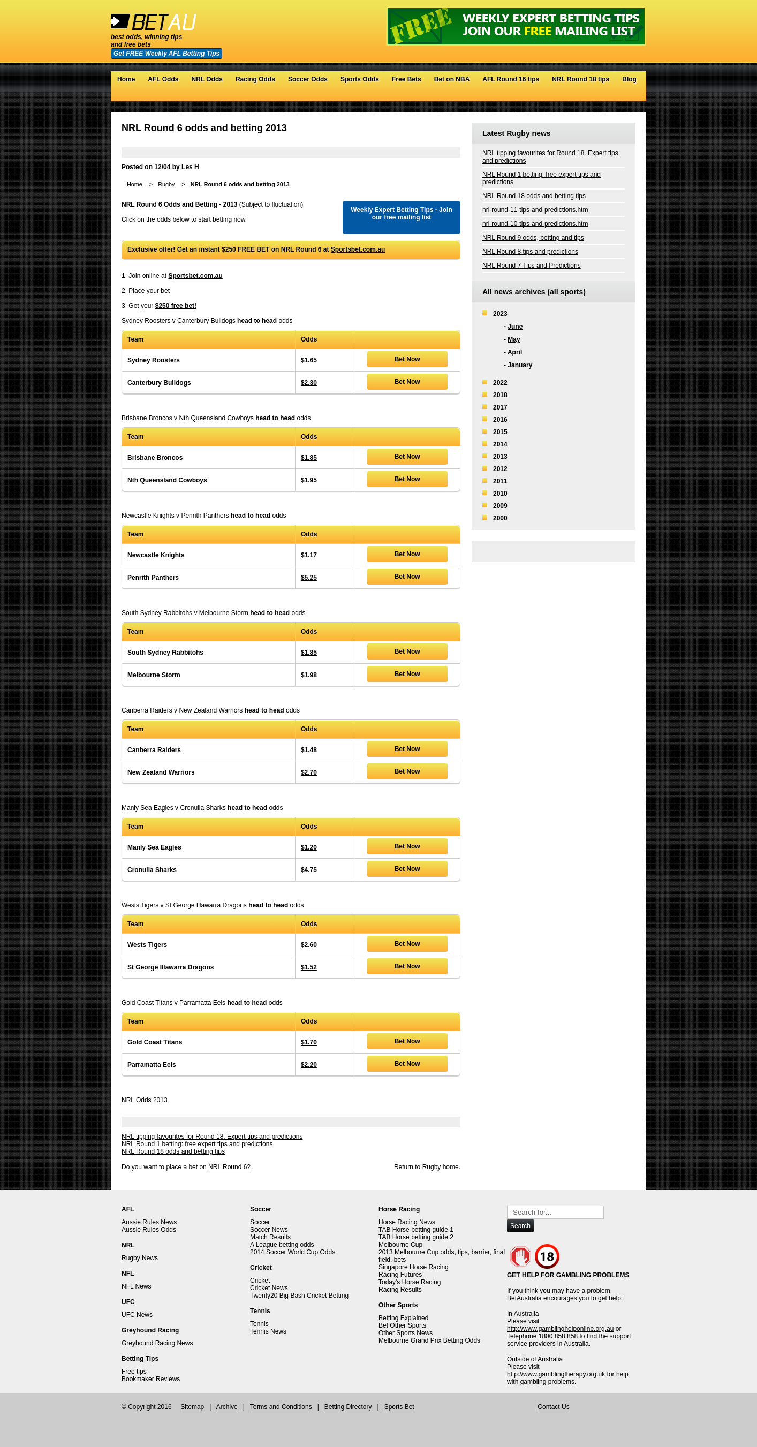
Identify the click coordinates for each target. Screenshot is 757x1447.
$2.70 (309, 772)
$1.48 (309, 750)
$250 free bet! (175, 305)
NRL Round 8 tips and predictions (530, 251)
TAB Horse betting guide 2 (415, 1237)
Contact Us (553, 1407)
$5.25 (309, 577)
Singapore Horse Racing (413, 1267)
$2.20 (309, 1065)
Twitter (598, 95)
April (515, 352)
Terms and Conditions (281, 1407)
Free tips (134, 1371)
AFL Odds (163, 79)
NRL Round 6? (229, 1167)
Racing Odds (255, 79)
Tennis (259, 1324)
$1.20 (309, 847)
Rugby (166, 184)
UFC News (137, 1315)
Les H (190, 167)
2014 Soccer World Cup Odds (292, 1252)
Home (126, 79)
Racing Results (400, 1289)
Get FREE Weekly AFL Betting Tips (166, 53)
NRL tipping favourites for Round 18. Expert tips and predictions (212, 1136)
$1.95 (309, 480)
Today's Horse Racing (409, 1282)
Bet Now (407, 359)
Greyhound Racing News (157, 1343)
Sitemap (192, 1407)
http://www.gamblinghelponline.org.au (560, 1328)
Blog (629, 79)
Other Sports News (405, 1333)
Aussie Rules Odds (149, 1229)
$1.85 (309, 457)
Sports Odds (359, 79)
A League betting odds (282, 1244)
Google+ (619, 95)
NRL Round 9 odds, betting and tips (533, 237)
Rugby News (140, 1258)
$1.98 (309, 675)
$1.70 (309, 1042)
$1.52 (309, 967)
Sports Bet (399, 1407)
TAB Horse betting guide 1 (415, 1229)
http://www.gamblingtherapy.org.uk (556, 1374)
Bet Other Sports (402, 1325)
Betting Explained (403, 1318)
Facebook (608, 95)
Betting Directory (348, 1407)
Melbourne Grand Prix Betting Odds (429, 1340)
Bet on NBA (452, 79)
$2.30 (309, 383)
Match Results (270, 1237)
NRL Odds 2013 (145, 1100)
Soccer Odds (308, 79)
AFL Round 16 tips (510, 79)
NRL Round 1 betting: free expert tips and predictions (197, 1144)
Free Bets (406, 79)
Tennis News (268, 1331)
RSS (630, 95)
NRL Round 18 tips (580, 79)
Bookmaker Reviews (151, 1379)
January (520, 365)
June (515, 326)
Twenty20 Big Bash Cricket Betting (299, 1295)
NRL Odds (206, 79)
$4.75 (309, 870)
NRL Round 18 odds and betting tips (173, 1151)
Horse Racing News (406, 1222)
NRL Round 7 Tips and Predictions (531, 265)
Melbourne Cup (400, 1244)
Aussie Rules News (149, 1222)
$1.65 (309, 360)
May (514, 339)
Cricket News (269, 1288)
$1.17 (309, 555)
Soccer (260, 1222)
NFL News (137, 1286)
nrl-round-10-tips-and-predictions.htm (535, 224)
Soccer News (269, 1229)
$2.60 (309, 945)
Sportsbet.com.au (358, 249)
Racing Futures (400, 1274)
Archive (227, 1407)
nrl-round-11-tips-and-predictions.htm (535, 210)
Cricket (260, 1280)
